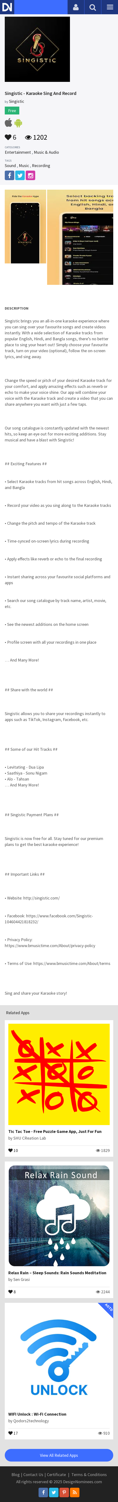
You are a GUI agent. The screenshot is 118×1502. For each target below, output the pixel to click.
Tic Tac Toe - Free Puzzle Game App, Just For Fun (55, 1131)
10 (13, 1150)
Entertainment (18, 152)
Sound (10, 165)
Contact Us (33, 1474)
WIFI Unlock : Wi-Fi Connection (37, 1414)
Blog (15, 1474)
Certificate (56, 1474)
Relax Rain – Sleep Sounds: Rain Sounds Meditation (57, 1272)
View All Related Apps (59, 1455)
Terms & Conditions (89, 1474)
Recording (41, 165)
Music (24, 165)
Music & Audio (46, 152)
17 (13, 1432)
